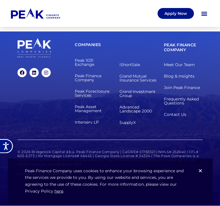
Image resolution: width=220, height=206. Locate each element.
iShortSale (129, 64)
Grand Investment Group (137, 93)
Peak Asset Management (88, 108)
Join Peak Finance (182, 87)
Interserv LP (87, 122)
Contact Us (175, 114)
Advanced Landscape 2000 (135, 109)
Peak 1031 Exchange (84, 62)
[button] (204, 13)
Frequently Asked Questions (181, 101)
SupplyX (127, 122)
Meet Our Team (179, 64)
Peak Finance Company (88, 77)
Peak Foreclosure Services (92, 93)
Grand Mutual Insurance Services (137, 78)
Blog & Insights (179, 76)
